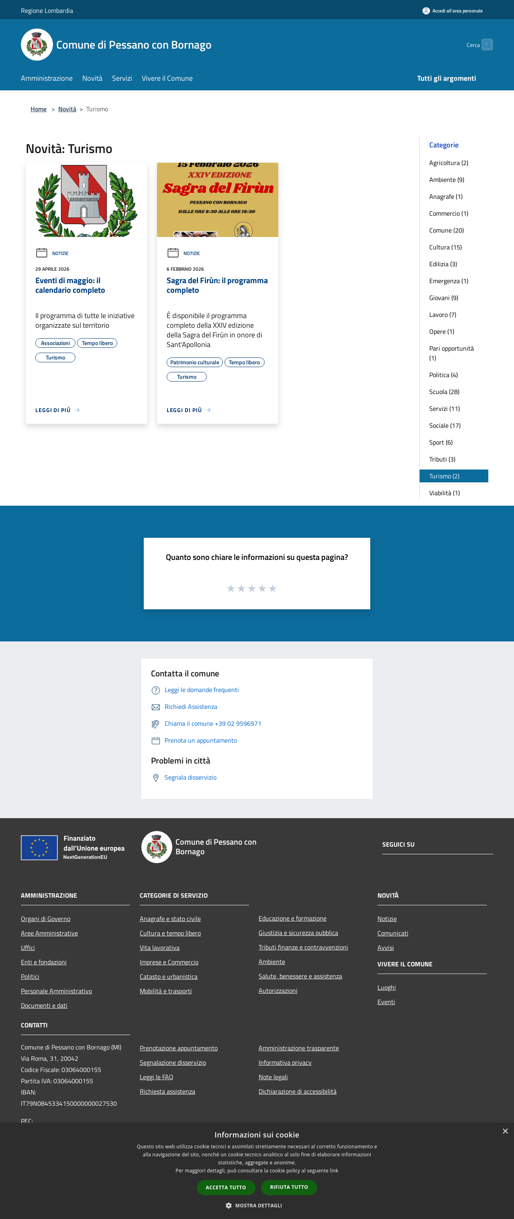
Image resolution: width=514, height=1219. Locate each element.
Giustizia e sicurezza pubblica (298, 932)
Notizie (52, 253)
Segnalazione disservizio (173, 1062)
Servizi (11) (444, 408)
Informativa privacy (285, 1062)
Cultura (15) (445, 247)
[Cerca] (483, 44)
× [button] (505, 1132)
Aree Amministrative (49, 933)
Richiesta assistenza (167, 1091)
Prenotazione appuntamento (179, 1048)
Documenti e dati (44, 1005)
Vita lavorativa (159, 947)
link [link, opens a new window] (334, 1170)
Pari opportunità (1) (451, 353)
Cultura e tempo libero (170, 933)
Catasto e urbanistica (169, 976)
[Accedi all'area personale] (452, 10)
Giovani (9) (443, 297)
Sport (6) (441, 442)
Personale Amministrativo (56, 991)
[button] (257, 1205)
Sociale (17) (445, 425)
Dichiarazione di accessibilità (298, 1091)
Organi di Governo (45, 918)
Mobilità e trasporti (166, 991)
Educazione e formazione (292, 918)
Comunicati (392, 933)
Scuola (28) (444, 391)
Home (39, 109)
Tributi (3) (442, 459)
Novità (67, 109)
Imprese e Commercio (169, 962)
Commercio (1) (448, 213)
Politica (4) (443, 375)
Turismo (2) (444, 476)
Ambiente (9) (446, 179)
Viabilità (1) (444, 493)
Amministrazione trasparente (299, 1048)
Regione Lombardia (47, 10)
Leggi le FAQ (156, 1077)
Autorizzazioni (278, 990)
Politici (30, 976)
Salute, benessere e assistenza (300, 976)
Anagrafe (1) (446, 196)
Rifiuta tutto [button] (289, 1187)
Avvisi (385, 947)
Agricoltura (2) (448, 162)
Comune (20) (446, 230)
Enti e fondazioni (44, 962)
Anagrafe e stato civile (170, 918)
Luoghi (386, 987)
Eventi (386, 1002)
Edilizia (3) (443, 264)
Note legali (273, 1077)
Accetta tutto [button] (226, 1187)
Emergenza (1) (448, 281)
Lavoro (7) (442, 314)
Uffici (28, 947)
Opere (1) (441, 331)
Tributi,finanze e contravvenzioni (303, 947)
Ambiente (272, 961)
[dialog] (257, 1171)
